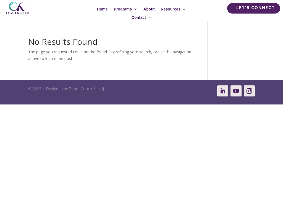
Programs (123, 9)
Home (102, 9)
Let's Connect (255, 7)
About (148, 9)
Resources (171, 9)
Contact (139, 17)
